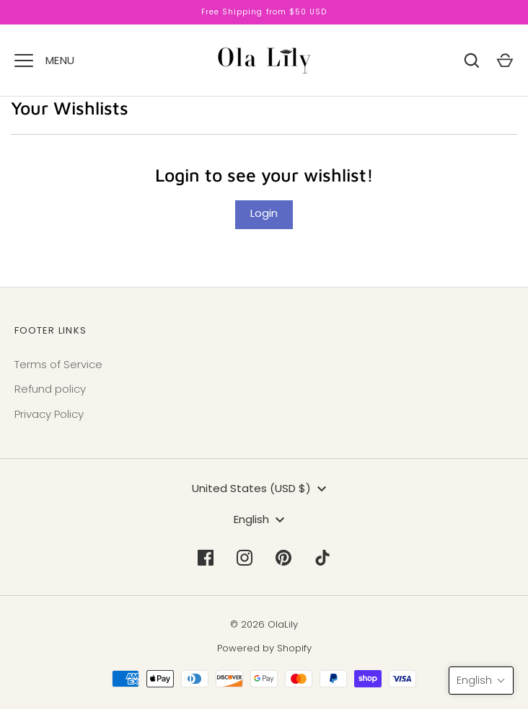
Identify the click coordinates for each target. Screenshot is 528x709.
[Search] (472, 60)
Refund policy (50, 388)
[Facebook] (205, 558)
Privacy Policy (49, 414)
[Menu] (24, 60)
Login (264, 212)
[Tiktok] (322, 558)
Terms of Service (58, 364)
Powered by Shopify (264, 648)
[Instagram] (244, 558)
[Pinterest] (283, 558)
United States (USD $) (261, 489)
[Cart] (505, 60)
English (261, 520)
